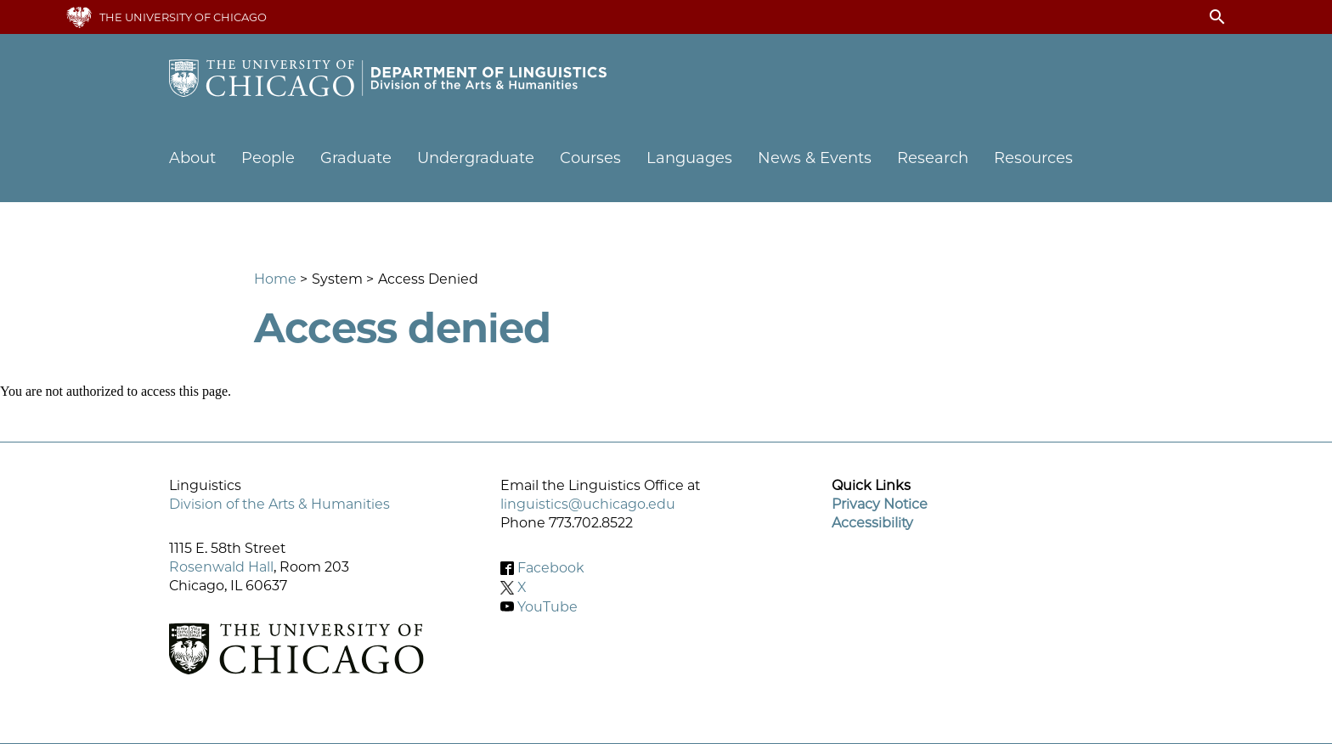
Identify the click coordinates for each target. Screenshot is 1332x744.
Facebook (550, 568)
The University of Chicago (183, 17)
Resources (1033, 158)
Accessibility (872, 523)
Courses (590, 158)
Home (275, 279)
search (1217, 17)
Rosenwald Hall (221, 567)
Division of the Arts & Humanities (279, 504)
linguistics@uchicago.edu (587, 504)
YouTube (547, 606)
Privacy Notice (880, 504)
